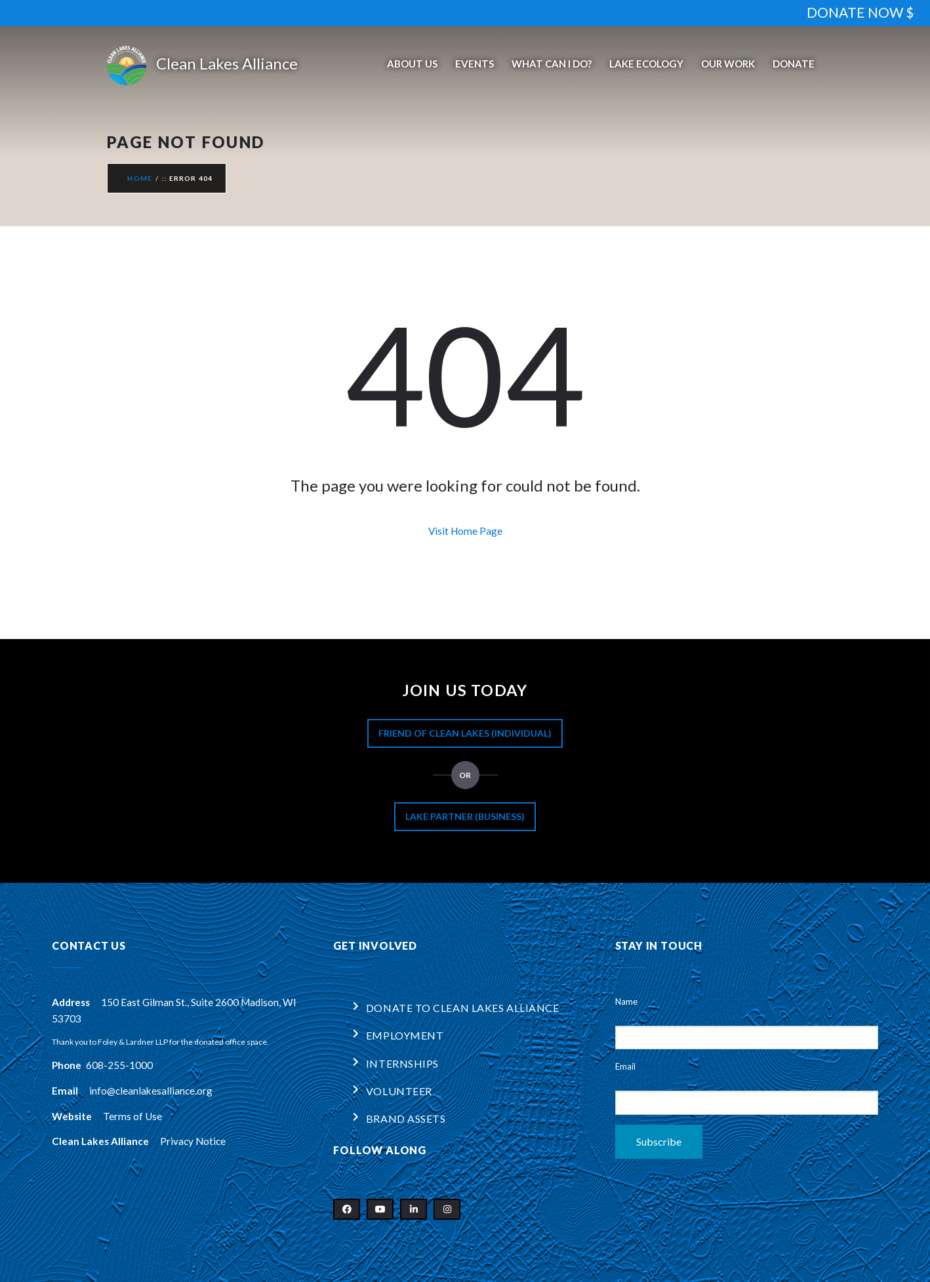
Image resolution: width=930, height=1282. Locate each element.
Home (139, 178)
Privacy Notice (193, 1141)
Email (625, 1066)
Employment (405, 1035)
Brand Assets (406, 1118)
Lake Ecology (646, 63)
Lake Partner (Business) (465, 816)
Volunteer (399, 1091)
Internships (402, 1063)
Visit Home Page (465, 531)
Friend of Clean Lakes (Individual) (465, 733)
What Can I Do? (552, 63)
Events (474, 63)
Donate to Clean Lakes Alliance (462, 1007)
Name (626, 1001)
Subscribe (658, 1141)
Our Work (728, 63)
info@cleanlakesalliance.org (150, 1091)
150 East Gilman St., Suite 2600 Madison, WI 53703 (174, 1010)
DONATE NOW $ (860, 12)
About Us (412, 63)
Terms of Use (132, 1116)
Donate (794, 63)
